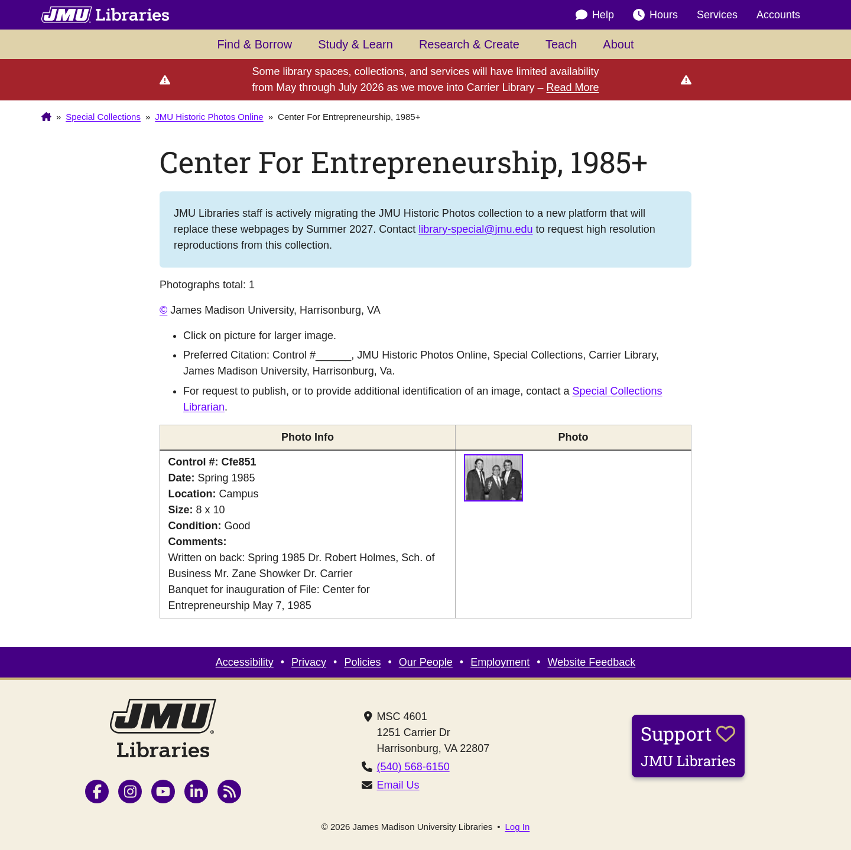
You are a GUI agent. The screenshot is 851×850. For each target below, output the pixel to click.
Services (717, 15)
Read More (573, 87)
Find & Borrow (254, 44)
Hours (655, 15)
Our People (426, 662)
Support (688, 745)
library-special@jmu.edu (475, 229)
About (618, 44)
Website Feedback (592, 662)
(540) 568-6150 (413, 767)
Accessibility (245, 662)
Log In (517, 826)
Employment (500, 662)
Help (595, 15)
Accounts (778, 15)
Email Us (398, 785)
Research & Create (469, 44)
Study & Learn (355, 44)
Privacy (308, 662)
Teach (561, 44)
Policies (362, 662)
